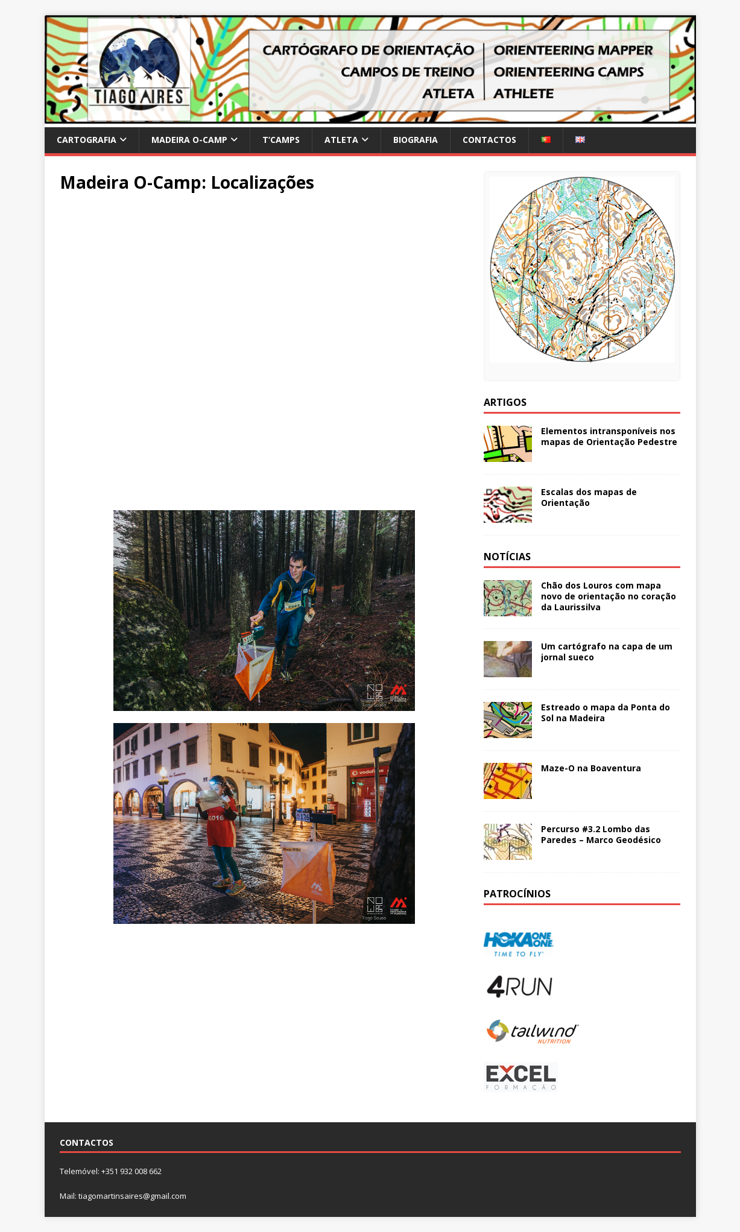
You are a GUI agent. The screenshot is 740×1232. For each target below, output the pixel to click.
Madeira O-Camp (189, 139)
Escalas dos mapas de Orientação (589, 497)
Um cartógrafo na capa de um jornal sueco (606, 651)
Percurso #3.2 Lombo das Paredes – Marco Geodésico (601, 834)
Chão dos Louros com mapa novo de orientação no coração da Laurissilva (608, 596)
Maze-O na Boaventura (591, 768)
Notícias (507, 556)
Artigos (505, 402)
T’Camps (281, 139)
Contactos (489, 139)
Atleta (341, 139)
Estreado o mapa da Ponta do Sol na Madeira (605, 712)
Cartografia (86, 139)
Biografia (415, 139)
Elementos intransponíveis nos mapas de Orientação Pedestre (609, 436)
